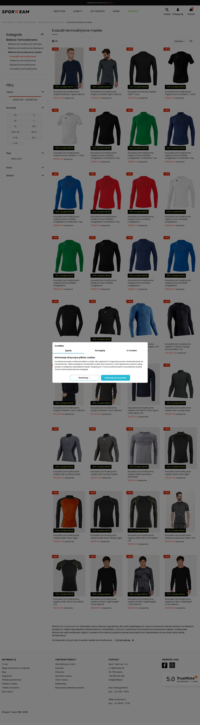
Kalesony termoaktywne (23, 60)
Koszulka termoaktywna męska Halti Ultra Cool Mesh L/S (143, 538)
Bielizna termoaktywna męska (25, 52)
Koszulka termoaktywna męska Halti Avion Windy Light (106, 536)
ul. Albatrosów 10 (116, 668)
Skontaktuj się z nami (65, 664)
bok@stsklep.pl (116, 679)
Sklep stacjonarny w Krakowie (16, 668)
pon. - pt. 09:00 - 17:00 (119, 703)
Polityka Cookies (9, 683)
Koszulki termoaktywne (23, 56)
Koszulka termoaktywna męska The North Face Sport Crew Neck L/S (143, 410)
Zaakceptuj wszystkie (115, 377)
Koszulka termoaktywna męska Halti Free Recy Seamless (141, 474)
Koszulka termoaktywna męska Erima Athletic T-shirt (180, 93)
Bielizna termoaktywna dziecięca (25, 48)
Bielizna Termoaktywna (21, 40)
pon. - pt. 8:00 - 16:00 (119, 691)
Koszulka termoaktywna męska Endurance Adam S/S (180, 536)
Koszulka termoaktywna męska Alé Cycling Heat (178, 409)
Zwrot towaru (61, 679)
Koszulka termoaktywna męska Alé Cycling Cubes (66, 473)
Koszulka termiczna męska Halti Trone (142, 93)
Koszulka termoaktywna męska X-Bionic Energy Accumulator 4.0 (178, 346)
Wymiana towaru (63, 676)
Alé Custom (7, 691)
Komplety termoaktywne (23, 68)
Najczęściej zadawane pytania (69, 687)
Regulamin (7, 676)
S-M (15, 137)
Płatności (59, 672)
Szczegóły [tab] (100, 350)
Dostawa (59, 668)
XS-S (33, 132)
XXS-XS (15, 132)
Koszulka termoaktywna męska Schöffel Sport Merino (106, 93)
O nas (5, 664)
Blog (4, 672)
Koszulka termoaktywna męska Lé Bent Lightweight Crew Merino (105, 602)
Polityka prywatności (11, 679)
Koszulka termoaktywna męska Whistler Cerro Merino (69, 409)
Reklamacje (60, 683)
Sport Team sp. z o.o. (118, 664)
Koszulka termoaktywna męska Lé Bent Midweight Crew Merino (178, 602)
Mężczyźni (16, 158)
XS (15, 115)
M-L (34, 137)
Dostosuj (84, 377)
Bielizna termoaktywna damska (25, 44)
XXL (34, 126)
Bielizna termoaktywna (64, 626)
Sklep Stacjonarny (117, 699)
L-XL (15, 143)
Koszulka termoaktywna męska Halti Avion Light (178, 473)
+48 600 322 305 (116, 676)
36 (191, 41)
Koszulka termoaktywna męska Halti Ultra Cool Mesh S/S (68, 602)
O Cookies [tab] (132, 350)
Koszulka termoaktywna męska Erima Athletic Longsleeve (141, 219)
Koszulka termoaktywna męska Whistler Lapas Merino (69, 93)
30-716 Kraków (115, 672)
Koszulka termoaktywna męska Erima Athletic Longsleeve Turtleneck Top (105, 155)
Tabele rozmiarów (10, 687)
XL (15, 126)
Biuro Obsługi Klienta (118, 687)
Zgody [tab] (68, 350)
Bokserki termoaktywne (22, 64)
